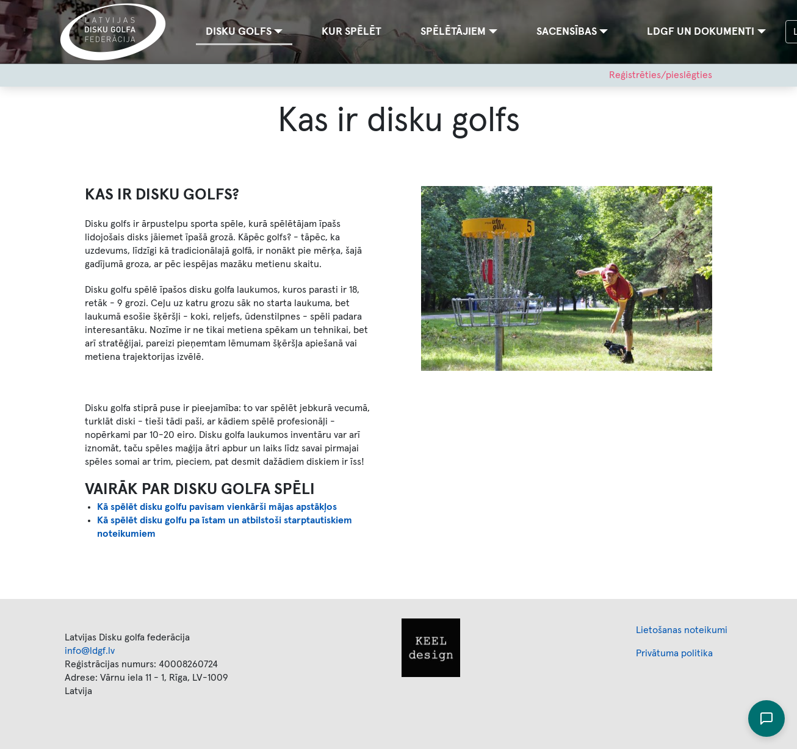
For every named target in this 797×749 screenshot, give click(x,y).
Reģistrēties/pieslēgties (660, 75)
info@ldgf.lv (90, 651)
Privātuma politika (674, 653)
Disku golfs (239, 31)
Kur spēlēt (351, 31)
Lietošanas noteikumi (681, 630)
